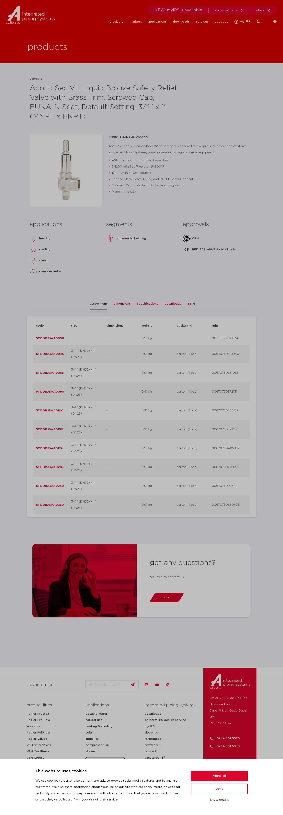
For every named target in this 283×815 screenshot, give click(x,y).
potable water (96, 713)
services (202, 21)
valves (34, 78)
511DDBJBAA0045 (50, 354)
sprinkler (91, 738)
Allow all (219, 775)
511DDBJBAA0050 (50, 338)
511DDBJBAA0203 (50, 467)
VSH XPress (35, 757)
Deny (219, 788)
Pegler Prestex (38, 713)
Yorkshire (33, 726)
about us (221, 21)
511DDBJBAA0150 (49, 429)
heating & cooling (98, 726)
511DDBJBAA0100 (49, 410)
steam (90, 751)
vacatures (155, 758)
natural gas (93, 720)
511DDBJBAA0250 (50, 485)
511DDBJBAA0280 (50, 504)
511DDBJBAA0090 (50, 391)
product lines (39, 705)
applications (157, 21)
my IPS (149, 726)
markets (136, 21)
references (152, 738)
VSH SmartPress (39, 745)
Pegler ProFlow (38, 720)
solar (89, 732)
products (116, 21)
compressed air (97, 745)
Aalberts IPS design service (165, 720)
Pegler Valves (37, 738)
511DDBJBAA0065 (50, 372)
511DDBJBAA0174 (49, 448)
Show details (219, 799)
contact (150, 751)
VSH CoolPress (38, 751)
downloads (181, 21)
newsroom (152, 745)
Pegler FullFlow (38, 732)
